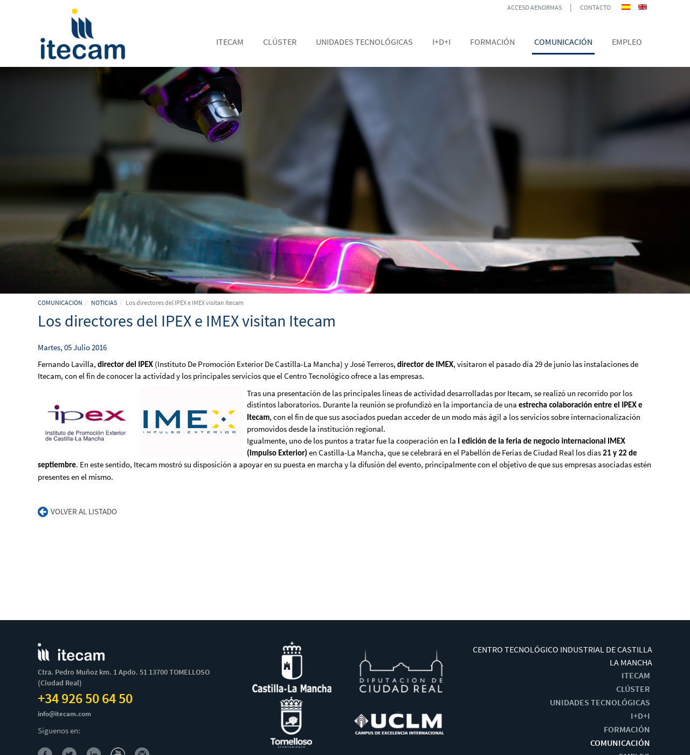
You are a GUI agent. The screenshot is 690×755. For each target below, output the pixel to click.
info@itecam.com (64, 713)
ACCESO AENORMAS (534, 7)
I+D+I (640, 715)
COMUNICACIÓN (60, 302)
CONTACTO (595, 7)
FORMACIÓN (627, 729)
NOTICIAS (104, 302)
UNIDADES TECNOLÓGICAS (600, 702)
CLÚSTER (633, 688)
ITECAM (636, 675)
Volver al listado (77, 511)
